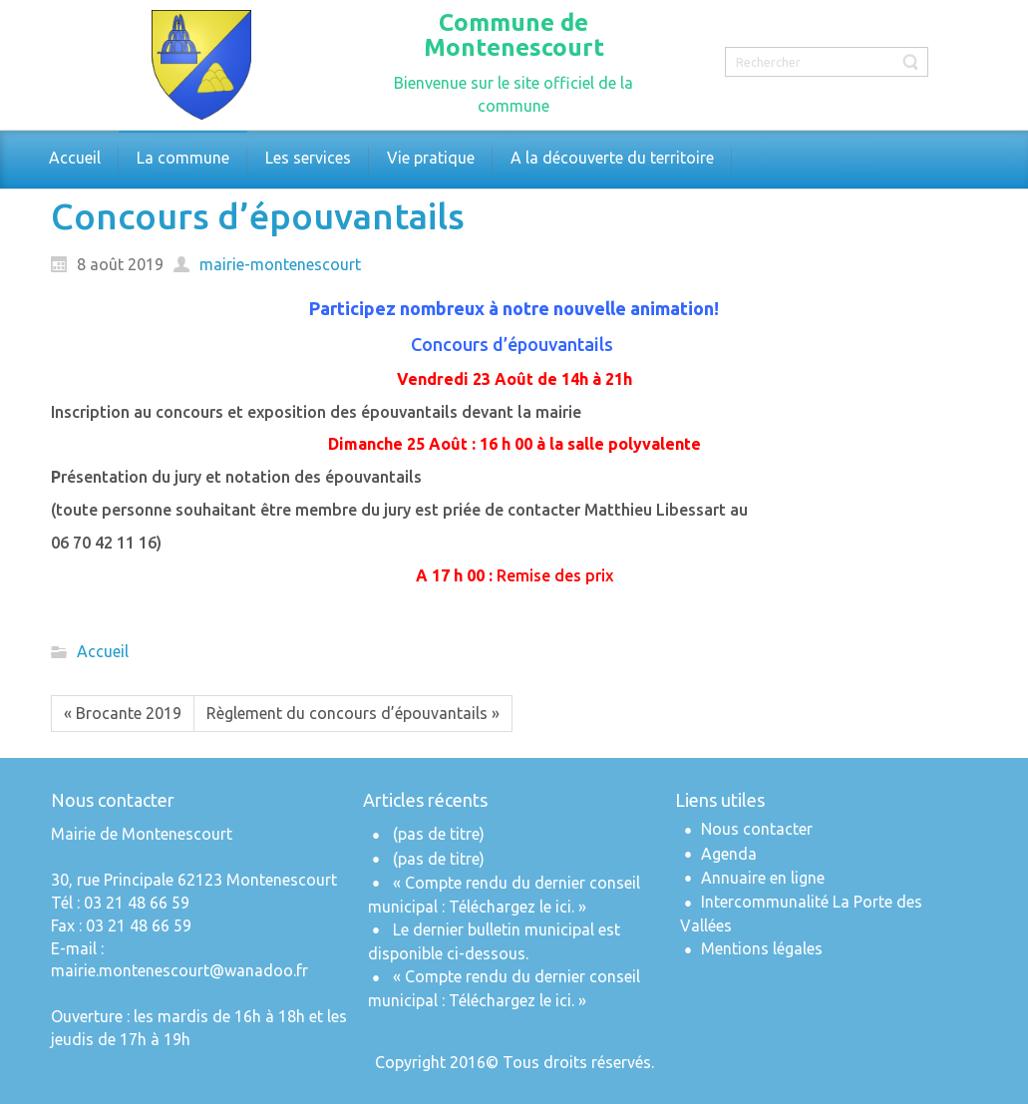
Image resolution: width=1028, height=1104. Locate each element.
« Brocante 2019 (122, 713)
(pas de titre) (439, 834)
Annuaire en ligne (763, 878)
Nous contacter (757, 829)
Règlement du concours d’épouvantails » (353, 713)
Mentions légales (762, 948)
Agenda (729, 854)
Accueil (103, 652)
